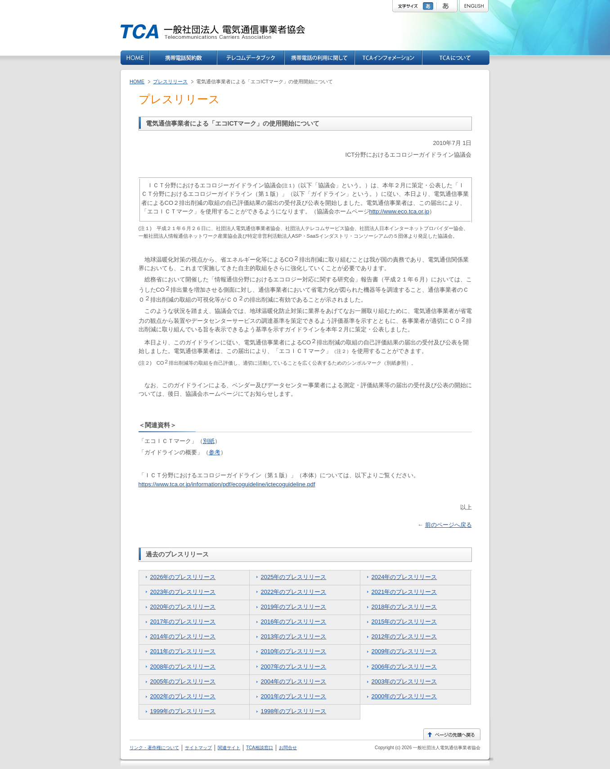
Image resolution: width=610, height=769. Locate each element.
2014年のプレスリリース (183, 636)
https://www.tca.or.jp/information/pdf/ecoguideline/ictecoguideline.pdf (227, 484)
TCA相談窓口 (259, 747)
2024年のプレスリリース (404, 577)
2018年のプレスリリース (404, 606)
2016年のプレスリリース (294, 621)
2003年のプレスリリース (404, 681)
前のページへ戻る (448, 524)
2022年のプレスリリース (294, 591)
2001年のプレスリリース (294, 696)
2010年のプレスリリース (294, 651)
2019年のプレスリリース (294, 606)
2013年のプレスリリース (294, 636)
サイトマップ (198, 747)
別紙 (209, 441)
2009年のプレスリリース (404, 651)
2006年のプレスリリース (404, 666)
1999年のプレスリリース (183, 711)
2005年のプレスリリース (183, 681)
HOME (137, 81)
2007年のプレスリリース (294, 666)
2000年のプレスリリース (404, 696)
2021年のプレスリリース (404, 591)
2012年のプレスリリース (404, 636)
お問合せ (288, 747)
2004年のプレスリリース (294, 681)
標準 (429, 6)
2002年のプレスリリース (183, 696)
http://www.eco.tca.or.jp (399, 211)
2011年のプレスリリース (183, 651)
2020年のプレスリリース (183, 606)
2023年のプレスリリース (183, 591)
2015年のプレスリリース (404, 621)
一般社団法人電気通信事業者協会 (446, 747)
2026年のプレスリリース (183, 577)
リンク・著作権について (154, 747)
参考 (214, 452)
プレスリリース (170, 81)
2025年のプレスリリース (294, 577)
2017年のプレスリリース (183, 621)
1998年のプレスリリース (294, 711)
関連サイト (229, 747)
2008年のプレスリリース (183, 666)
